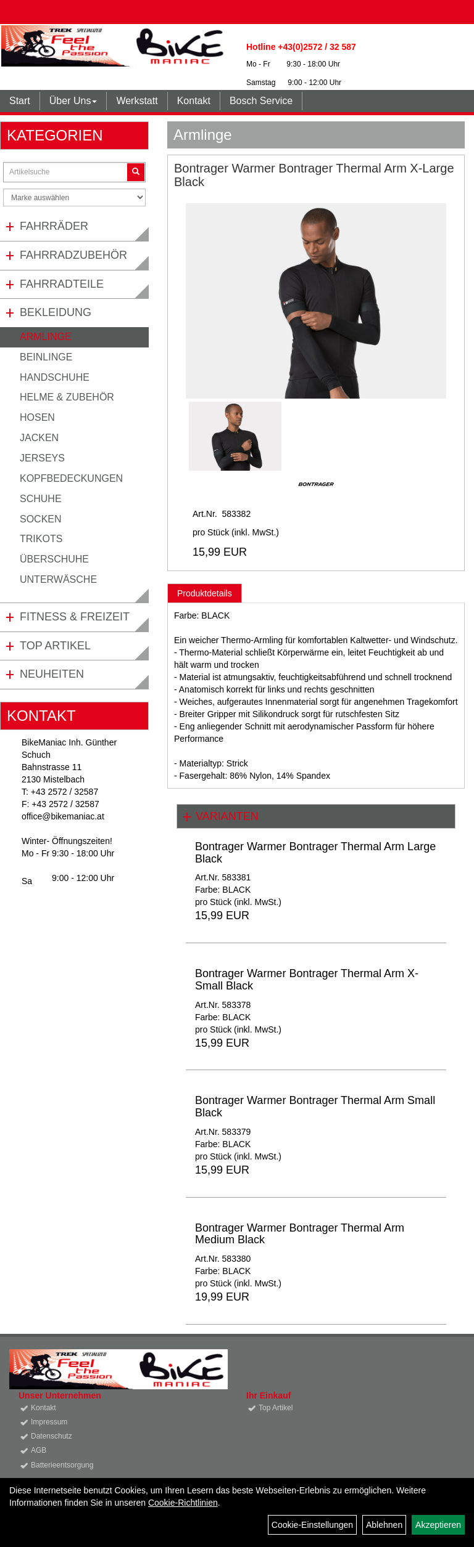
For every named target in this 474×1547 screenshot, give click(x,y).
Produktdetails (204, 593)
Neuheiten (52, 674)
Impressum (49, 1422)
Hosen (37, 417)
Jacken (39, 437)
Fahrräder (54, 226)
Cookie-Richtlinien (183, 1503)
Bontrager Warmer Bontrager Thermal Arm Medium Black (299, 1234)
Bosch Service (261, 100)
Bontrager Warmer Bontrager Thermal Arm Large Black (315, 852)
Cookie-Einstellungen (312, 1525)
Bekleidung (55, 312)
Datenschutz (51, 1436)
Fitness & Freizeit (75, 617)
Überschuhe (54, 559)
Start (19, 100)
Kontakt (193, 100)
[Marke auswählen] (74, 197)
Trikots (41, 539)
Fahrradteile (62, 284)
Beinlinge (46, 357)
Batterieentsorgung (62, 1465)
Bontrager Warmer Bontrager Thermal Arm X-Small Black (306, 979)
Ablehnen (384, 1525)
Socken (41, 519)
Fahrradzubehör (73, 255)
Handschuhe (54, 377)
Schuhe (41, 498)
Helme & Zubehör (67, 397)
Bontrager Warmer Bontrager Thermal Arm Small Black (315, 1106)
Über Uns (73, 100)
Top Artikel (55, 646)
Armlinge (46, 336)
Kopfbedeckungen (71, 478)
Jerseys (42, 458)
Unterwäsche (58, 579)
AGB (38, 1450)
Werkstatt (136, 100)
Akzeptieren (438, 1525)
